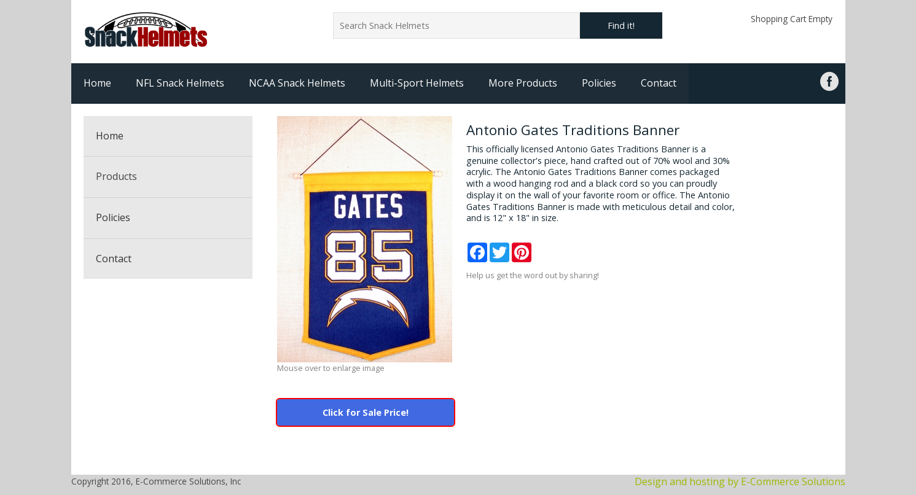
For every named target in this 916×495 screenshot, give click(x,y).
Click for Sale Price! (366, 412)
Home (97, 83)
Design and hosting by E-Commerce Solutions (740, 481)
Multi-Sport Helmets (417, 83)
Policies (599, 83)
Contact (658, 83)
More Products (522, 83)
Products (116, 176)
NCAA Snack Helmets (297, 83)
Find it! (621, 25)
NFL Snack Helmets (180, 83)
